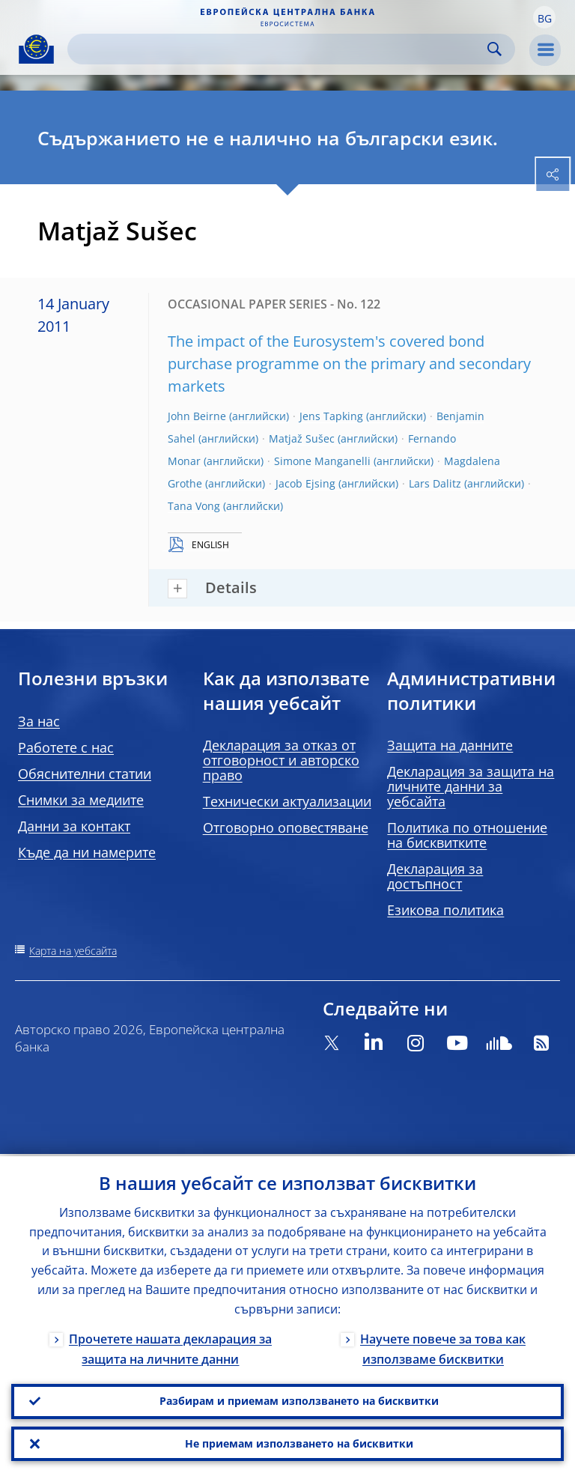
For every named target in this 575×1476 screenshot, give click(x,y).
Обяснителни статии (84, 774)
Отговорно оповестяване (285, 827)
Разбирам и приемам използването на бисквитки (299, 1399)
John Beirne (197, 416)
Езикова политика (445, 910)
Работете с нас (66, 747)
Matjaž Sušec (302, 438)
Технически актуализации (287, 801)
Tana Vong (194, 506)
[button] (544, 17)
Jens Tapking (331, 416)
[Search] (279, 49)
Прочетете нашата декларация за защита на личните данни (170, 1346)
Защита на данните (450, 745)
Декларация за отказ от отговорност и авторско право (281, 760)
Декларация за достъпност (435, 876)
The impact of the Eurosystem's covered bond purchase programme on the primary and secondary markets (349, 363)
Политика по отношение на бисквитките (467, 835)
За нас (39, 721)
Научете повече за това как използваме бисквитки (443, 1346)
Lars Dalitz (435, 483)
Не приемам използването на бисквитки (299, 1443)
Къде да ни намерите (87, 852)
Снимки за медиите (81, 800)
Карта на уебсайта (73, 951)
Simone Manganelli (322, 461)
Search (494, 49)
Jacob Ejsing (305, 483)
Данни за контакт (74, 826)
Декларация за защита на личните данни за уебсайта (470, 786)
